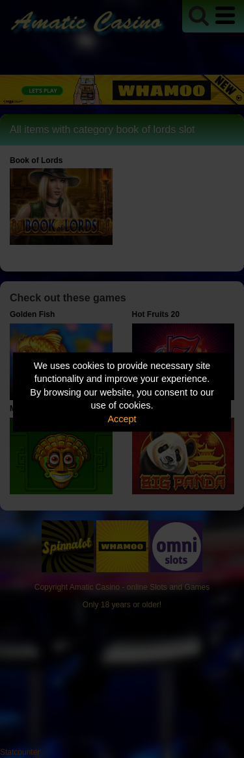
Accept (122, 418)
